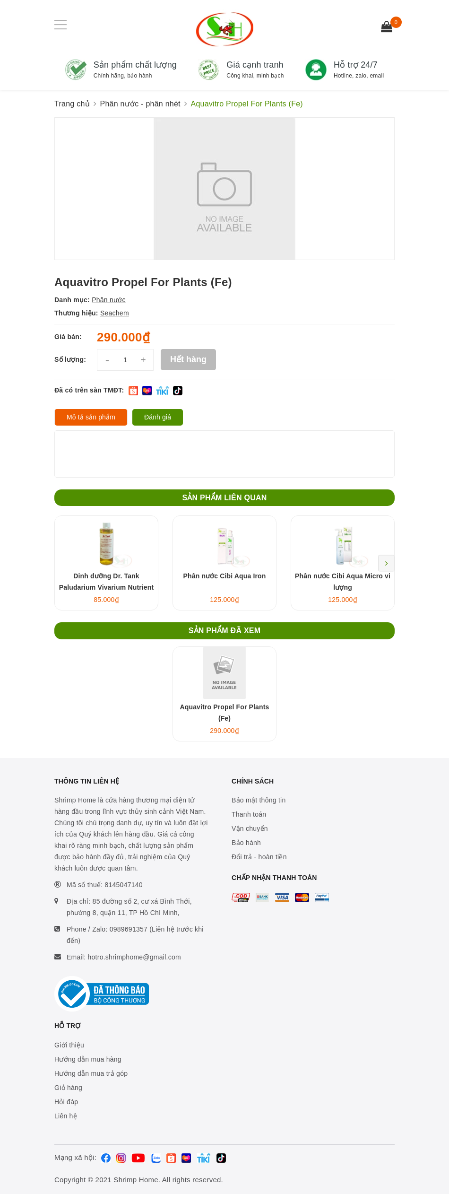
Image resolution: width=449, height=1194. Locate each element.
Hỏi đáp (66, 1102)
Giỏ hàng (68, 1087)
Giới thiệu (69, 1045)
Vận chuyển (250, 828)
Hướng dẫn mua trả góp (91, 1073)
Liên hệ (65, 1116)
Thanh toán (249, 814)
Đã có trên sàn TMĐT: (89, 390)
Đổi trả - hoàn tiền (259, 857)
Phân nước (109, 300)
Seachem (114, 313)
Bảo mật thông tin (258, 800)
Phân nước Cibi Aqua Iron (224, 576)
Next (386, 563)
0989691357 (128, 929)
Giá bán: (68, 336)
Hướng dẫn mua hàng (87, 1059)
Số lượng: (70, 359)
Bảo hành (246, 842)
